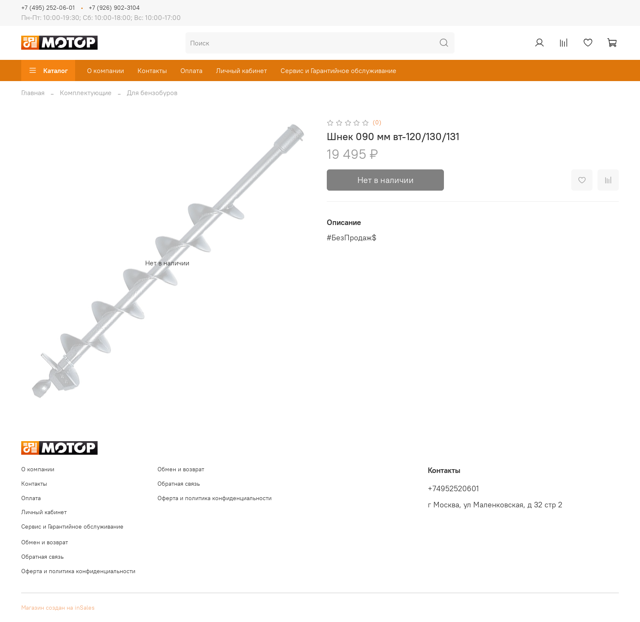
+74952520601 (453, 488)
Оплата (191, 70)
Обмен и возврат (180, 469)
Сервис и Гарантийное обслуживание (338, 70)
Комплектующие (86, 92)
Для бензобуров (152, 92)
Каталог (48, 70)
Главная (33, 92)
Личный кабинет (241, 70)
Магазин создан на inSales (58, 607)
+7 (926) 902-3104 (114, 7)
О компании (105, 70)
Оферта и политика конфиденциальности (214, 498)
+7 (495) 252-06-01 (48, 7)
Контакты (152, 70)
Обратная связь (178, 483)
